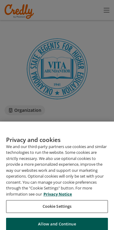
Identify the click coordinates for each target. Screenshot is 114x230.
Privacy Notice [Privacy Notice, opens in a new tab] (57, 199)
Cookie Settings (57, 211)
